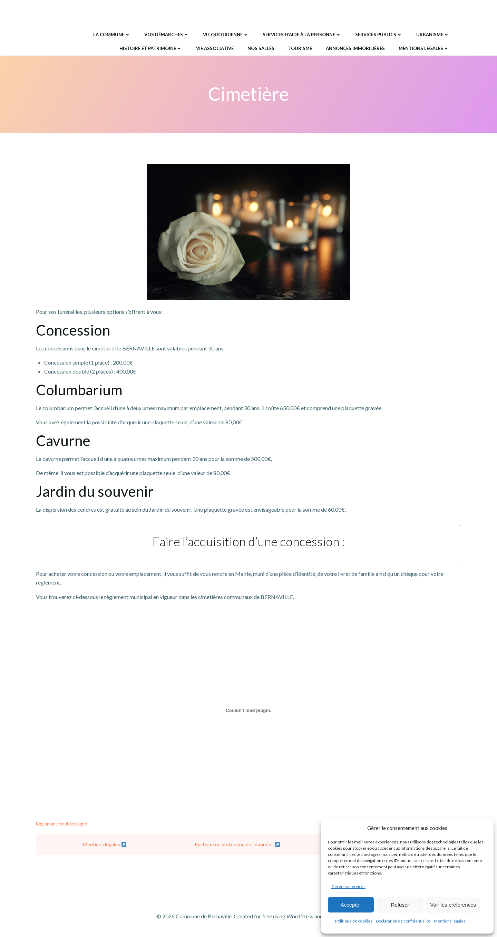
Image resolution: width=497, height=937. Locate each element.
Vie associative (214, 48)
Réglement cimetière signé (61, 824)
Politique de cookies (353, 921)
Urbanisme (432, 34)
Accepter (351, 905)
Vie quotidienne (225, 34)
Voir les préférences (453, 905)
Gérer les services (348, 886)
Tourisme (300, 48)
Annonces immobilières (354, 48)
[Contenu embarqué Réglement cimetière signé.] (248, 710)
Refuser (400, 905)
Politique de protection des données (237, 845)
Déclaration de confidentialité (403, 921)
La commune (111, 34)
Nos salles (260, 48)
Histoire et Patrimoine (150, 48)
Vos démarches (166, 34)
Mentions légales (450, 921)
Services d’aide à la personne (301, 34)
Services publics (378, 34)
